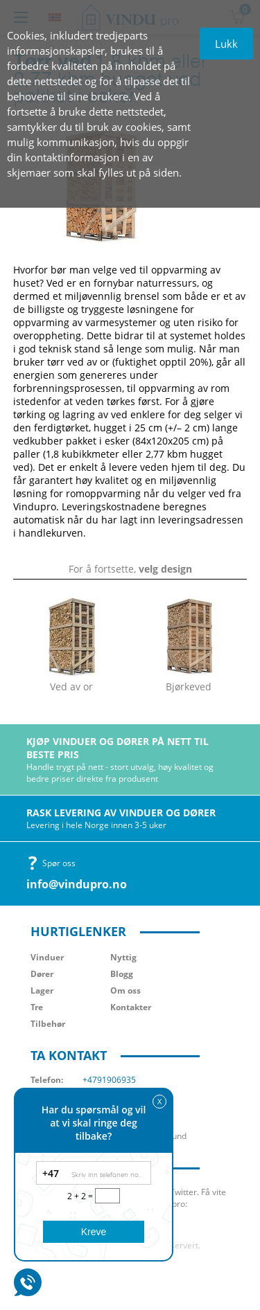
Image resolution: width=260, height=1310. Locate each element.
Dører (42, 974)
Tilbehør (48, 1024)
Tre (37, 1007)
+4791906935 (109, 1080)
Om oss (125, 990)
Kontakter (130, 1007)
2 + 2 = (81, 1196)
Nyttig (123, 957)
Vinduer (47, 957)
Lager (42, 990)
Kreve (94, 1231)
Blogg (121, 974)
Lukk (226, 44)
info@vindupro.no (76, 884)
